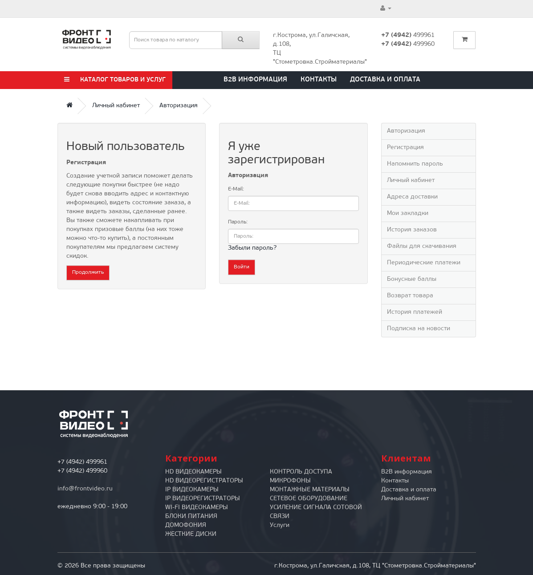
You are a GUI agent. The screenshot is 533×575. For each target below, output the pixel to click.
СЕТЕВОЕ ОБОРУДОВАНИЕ (308, 498)
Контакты (319, 80)
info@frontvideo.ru (85, 489)
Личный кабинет (116, 105)
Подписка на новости (418, 328)
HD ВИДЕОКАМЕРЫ (193, 472)
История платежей (414, 312)
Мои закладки (407, 213)
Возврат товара (410, 295)
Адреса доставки (412, 197)
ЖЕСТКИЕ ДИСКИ (190, 534)
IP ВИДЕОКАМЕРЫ (192, 489)
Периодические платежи (423, 262)
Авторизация (178, 105)
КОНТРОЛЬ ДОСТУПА (301, 472)
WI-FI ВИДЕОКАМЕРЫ (196, 507)
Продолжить (88, 272)
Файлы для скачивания (421, 246)
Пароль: (238, 222)
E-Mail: (236, 189)
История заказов (412, 230)
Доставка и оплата (385, 80)
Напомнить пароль (415, 164)
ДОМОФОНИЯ (185, 525)
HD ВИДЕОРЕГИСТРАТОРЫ (204, 481)
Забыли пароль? (252, 248)
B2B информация (255, 80)
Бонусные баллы (411, 279)
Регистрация (405, 147)
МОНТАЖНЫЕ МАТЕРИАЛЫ (310, 489)
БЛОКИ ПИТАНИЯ (191, 516)
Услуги (279, 525)
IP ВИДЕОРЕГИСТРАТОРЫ (202, 498)
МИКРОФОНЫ (290, 481)
